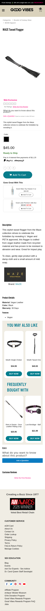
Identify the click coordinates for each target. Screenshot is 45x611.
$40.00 (35, 366)
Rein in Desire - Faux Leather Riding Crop (14, 426)
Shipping (8, 537)
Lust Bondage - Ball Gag (35, 425)
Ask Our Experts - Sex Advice (17, 568)
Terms (7, 543)
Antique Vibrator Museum (15, 593)
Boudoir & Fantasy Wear (23, 20)
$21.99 (35, 431)
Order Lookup (10, 534)
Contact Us (9, 531)
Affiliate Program (12, 590)
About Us (8, 528)
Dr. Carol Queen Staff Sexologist (18, 571)
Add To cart (17, 175)
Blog (6, 563)
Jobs (7, 604)
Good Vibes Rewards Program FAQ (20, 601)
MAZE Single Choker (14, 360)
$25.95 (14, 432)
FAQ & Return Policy (13, 546)
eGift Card (9, 526)
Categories (7, 20)
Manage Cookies (12, 549)
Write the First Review (20, 107)
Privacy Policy (11, 540)
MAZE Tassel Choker (35, 360)
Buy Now (13, 374)
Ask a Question (9, 116)
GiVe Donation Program (15, 595)
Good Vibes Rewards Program (18, 598)
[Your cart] (40, 10)
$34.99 (14, 366)
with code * (22, 2)
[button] (6, 139)
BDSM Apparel (10, 23)
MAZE (18, 284)
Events (7, 566)
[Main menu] (3, 10)
